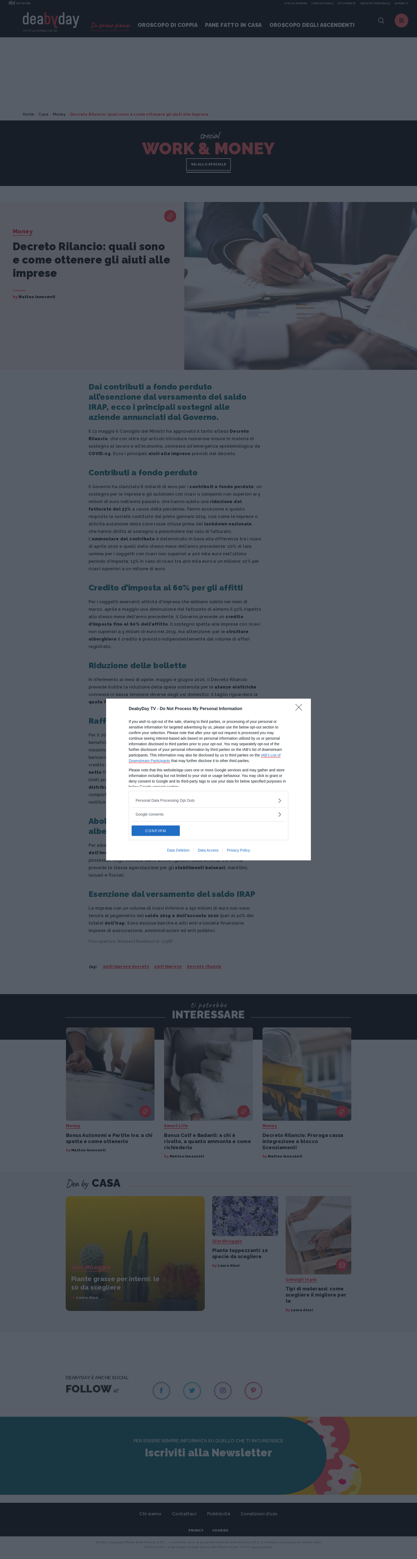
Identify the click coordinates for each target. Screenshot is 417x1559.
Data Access (208, 850)
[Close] (300, 709)
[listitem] (208, 800)
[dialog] (208, 780)
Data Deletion (178, 850)
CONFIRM (156, 831)
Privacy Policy (238, 850)
